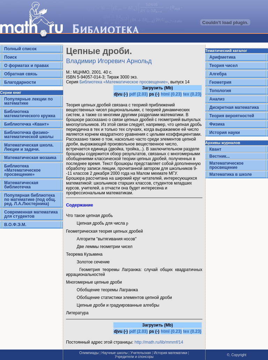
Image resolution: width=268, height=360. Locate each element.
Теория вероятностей (231, 115)
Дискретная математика (234, 107)
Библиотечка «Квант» (26, 124)
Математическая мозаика (30, 157)
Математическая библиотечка (21, 184)
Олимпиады (89, 353)
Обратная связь (20, 74)
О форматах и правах (26, 65)
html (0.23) (171, 94)
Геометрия (220, 82)
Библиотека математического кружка (29, 113)
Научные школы (115, 353)
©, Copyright (236, 355)
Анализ (217, 99)
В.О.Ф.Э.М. (15, 224)
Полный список (20, 48)
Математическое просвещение (226, 165)
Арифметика (222, 57)
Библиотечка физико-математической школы (28, 134)
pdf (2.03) (138, 94)
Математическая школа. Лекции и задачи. (29, 147)
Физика (217, 124)
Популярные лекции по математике (28, 101)
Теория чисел (223, 65)
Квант (215, 149)
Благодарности (20, 82)
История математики (170, 353)
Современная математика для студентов (31, 214)
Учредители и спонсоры (134, 357)
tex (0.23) (192, 94)
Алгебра (217, 74)
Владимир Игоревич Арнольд (109, 61)
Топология (220, 90)
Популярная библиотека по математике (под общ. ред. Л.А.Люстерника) (30, 199)
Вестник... (219, 156)
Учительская (141, 353)
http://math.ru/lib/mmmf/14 (159, 342)
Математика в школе (230, 174)
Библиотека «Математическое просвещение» (22, 170)
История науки (224, 132)
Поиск (10, 57)
